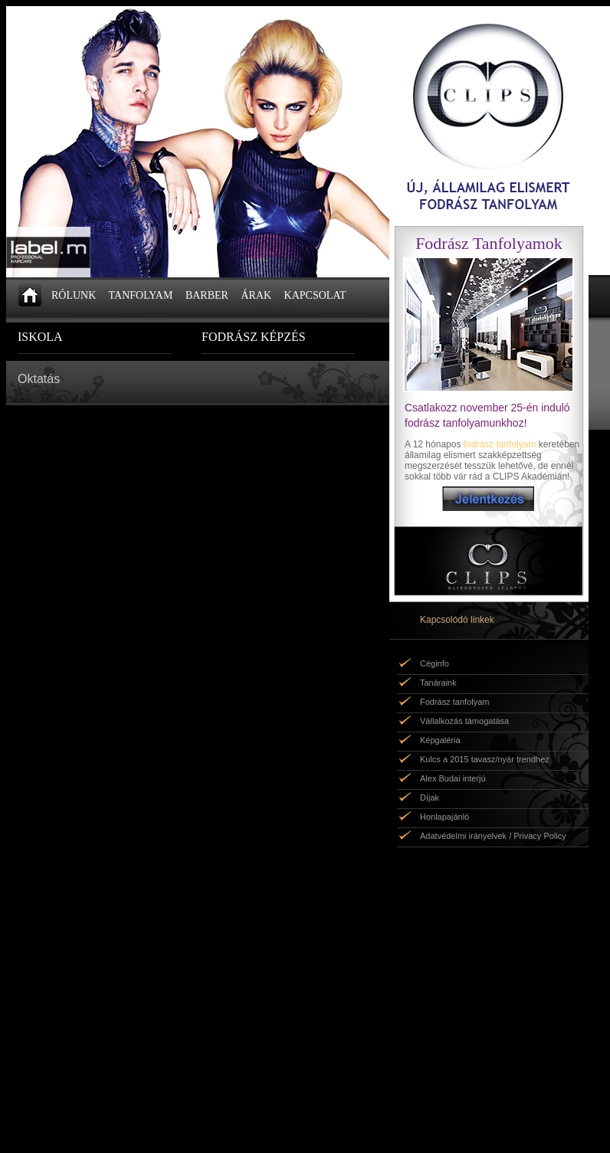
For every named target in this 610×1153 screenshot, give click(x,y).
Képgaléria (440, 740)
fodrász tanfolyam (500, 444)
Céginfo (434, 663)
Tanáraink (438, 682)
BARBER (206, 295)
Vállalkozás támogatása (464, 721)
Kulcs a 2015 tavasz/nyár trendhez (484, 759)
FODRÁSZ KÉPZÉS (254, 336)
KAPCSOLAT (315, 295)
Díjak (429, 797)
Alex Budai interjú (453, 778)
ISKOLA (40, 336)
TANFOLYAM (141, 295)
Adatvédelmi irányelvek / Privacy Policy (493, 835)
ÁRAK (256, 295)
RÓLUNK (73, 295)
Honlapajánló (444, 816)
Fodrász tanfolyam (454, 701)
